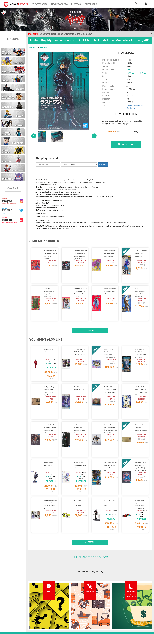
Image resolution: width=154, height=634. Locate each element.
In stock (76, 4)
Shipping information (48, 611)
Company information (74, 616)
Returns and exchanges (49, 616)
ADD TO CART (126, 144)
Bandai (129, 69)
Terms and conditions (74, 606)
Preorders (91, 4)
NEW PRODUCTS (59, 4)
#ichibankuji (131, 108)
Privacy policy (71, 611)
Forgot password (98, 606)
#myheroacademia (134, 105)
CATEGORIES (39, 4)
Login (94, 611)
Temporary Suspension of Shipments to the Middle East (59, 34)
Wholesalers (96, 616)
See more (90, 318)
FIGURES (32, 47)
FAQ (41, 606)
